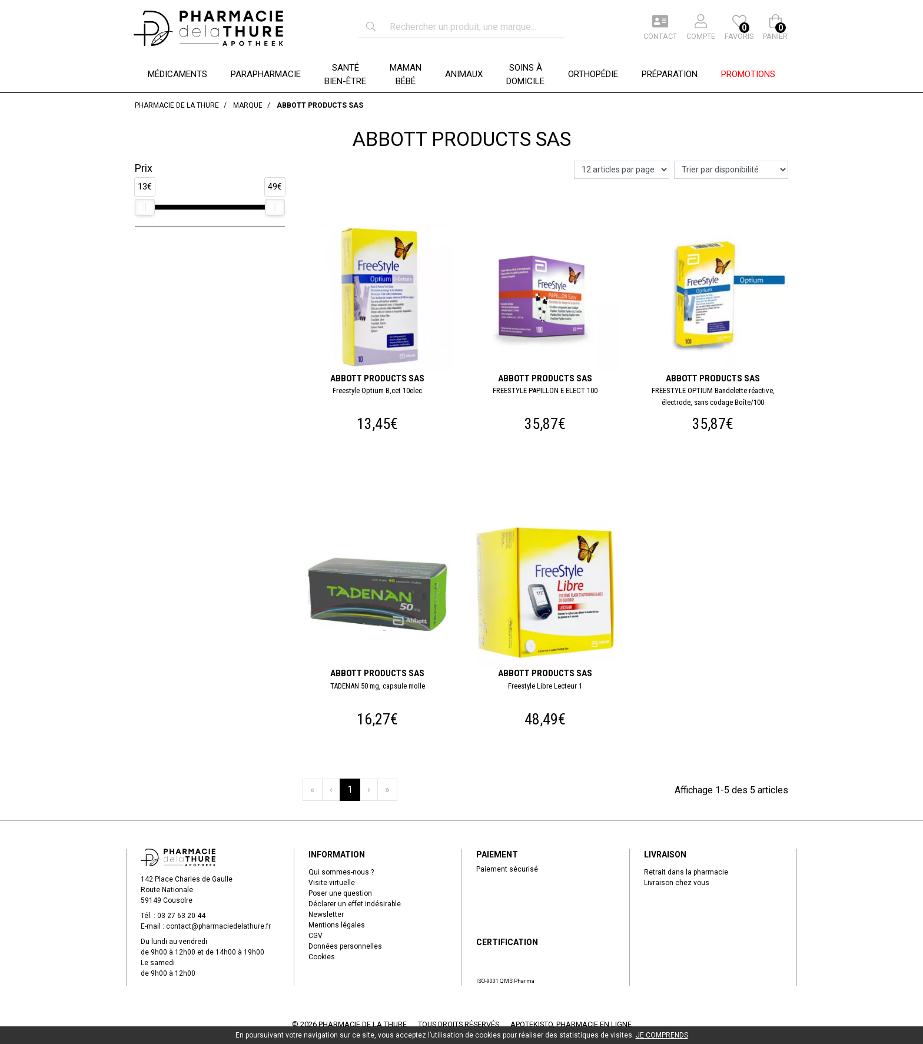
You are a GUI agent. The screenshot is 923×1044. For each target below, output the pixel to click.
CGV (315, 936)
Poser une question (340, 893)
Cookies (321, 957)
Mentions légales (336, 925)
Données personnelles (345, 946)
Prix (143, 168)
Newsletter (326, 914)
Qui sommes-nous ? (341, 872)
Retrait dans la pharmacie (686, 872)
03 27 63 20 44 (181, 916)
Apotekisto (571, 1024)
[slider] (145, 207)
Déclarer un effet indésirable (354, 904)
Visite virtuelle (331, 883)
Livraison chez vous (676, 883)
